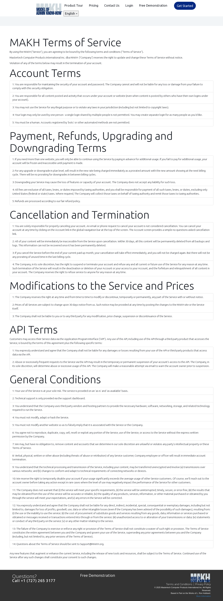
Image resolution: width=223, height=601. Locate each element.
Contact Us (111, 5)
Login (129, 5)
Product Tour (73, 5)
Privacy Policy (203, 584)
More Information (203, 596)
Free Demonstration (153, 5)
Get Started (185, 5)
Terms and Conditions (179, 584)
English (71, 13)
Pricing (93, 5)
